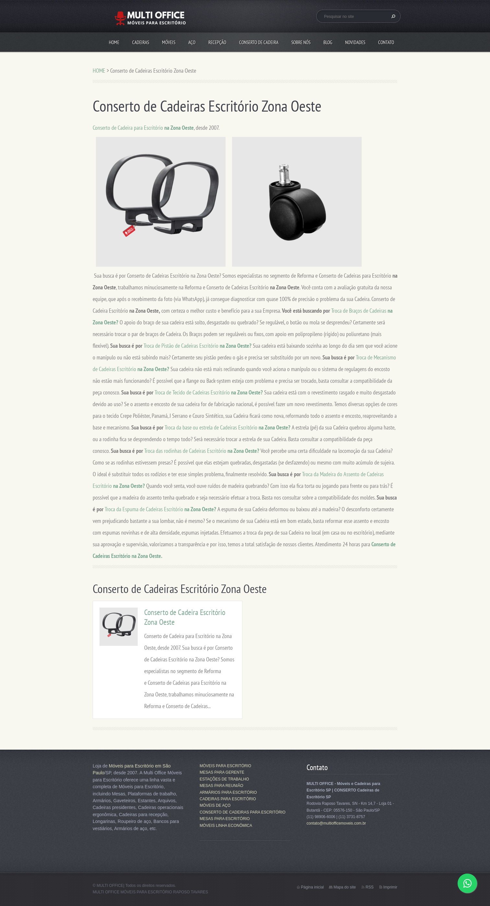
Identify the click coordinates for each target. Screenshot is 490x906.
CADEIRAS (140, 42)
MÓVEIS (168, 42)
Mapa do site (344, 887)
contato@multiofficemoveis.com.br (336, 823)
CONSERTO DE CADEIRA (258, 42)
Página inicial (312, 887)
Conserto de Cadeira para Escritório (143, 127)
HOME (114, 42)
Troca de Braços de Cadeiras (359, 310)
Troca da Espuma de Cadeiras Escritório (144, 509)
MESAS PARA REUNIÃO (221, 785)
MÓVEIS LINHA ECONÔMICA (226, 825)
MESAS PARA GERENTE (222, 772)
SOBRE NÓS (300, 42)
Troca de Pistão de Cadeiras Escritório (182, 345)
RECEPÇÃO (217, 42)
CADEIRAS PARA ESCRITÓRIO (228, 799)
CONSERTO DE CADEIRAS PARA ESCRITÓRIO (243, 812)
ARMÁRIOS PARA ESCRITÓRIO (228, 792)
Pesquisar (392, 16)
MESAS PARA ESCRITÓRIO (225, 818)
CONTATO (386, 42)
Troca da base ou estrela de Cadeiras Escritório (212, 427)
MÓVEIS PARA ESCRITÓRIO (225, 766)
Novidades (355, 42)
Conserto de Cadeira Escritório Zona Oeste (184, 617)
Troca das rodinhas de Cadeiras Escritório (186, 450)
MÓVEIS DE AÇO (215, 805)
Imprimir (390, 887)
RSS (370, 887)
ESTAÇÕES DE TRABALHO (224, 779)
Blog (327, 42)
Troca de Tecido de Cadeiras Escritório (193, 392)
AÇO (191, 42)
